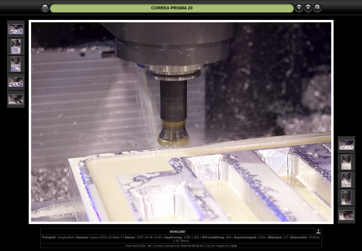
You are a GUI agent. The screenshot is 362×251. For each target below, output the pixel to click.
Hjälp (234, 245)
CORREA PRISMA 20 (172, 8)
